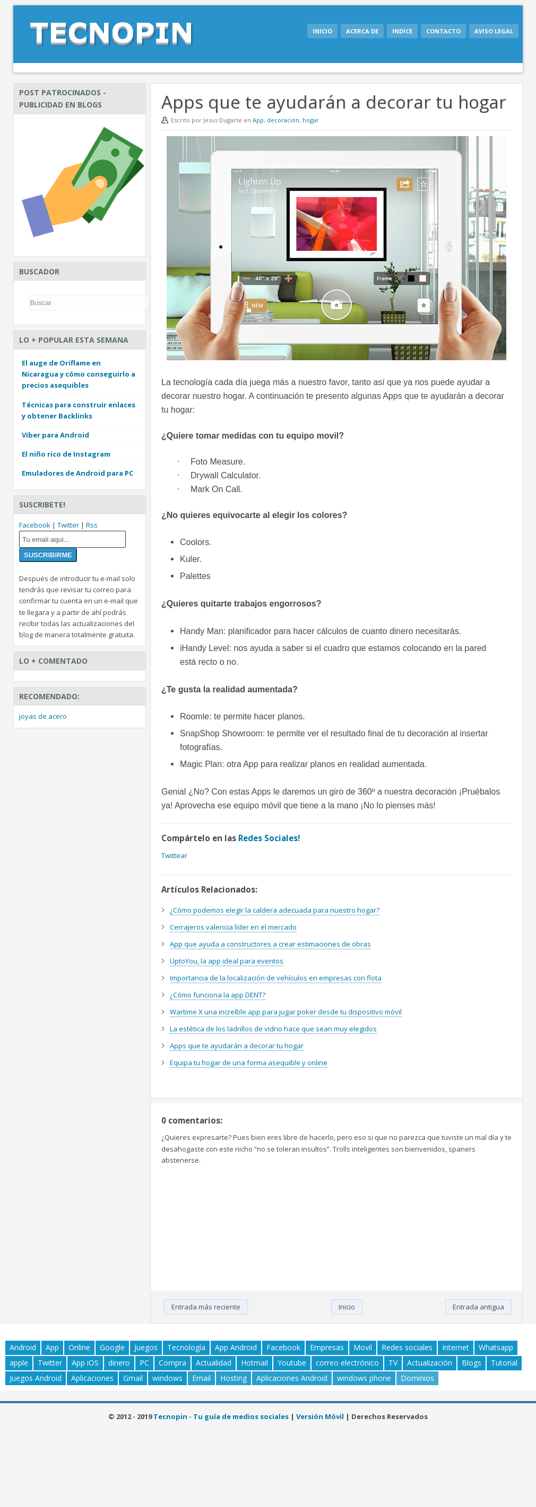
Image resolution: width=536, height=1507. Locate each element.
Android (23, 1347)
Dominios (417, 1378)
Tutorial (504, 1363)
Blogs (471, 1363)
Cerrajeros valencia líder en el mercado (233, 927)
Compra (172, 1363)
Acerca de (362, 31)
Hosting (233, 1378)
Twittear (174, 855)
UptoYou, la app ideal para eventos (226, 961)
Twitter (68, 525)
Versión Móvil (320, 1416)
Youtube (292, 1363)
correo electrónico (347, 1363)
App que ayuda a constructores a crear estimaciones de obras (270, 944)
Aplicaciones (92, 1378)
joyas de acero (43, 716)
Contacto (443, 31)
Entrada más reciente (205, 1307)
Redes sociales (407, 1347)
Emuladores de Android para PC (77, 473)
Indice (402, 31)
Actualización (429, 1363)
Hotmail (254, 1363)
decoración (283, 120)
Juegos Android (36, 1378)
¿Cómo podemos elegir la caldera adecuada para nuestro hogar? (274, 910)
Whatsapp (496, 1347)
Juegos (146, 1347)
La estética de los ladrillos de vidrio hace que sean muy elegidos (273, 1028)
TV (392, 1363)
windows (167, 1378)
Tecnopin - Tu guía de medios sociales (221, 1416)
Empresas (327, 1347)
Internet (455, 1347)
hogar (310, 120)
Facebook (34, 525)
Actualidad (213, 1363)
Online (79, 1347)
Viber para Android (55, 435)
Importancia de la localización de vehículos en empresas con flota (276, 978)
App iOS (85, 1363)
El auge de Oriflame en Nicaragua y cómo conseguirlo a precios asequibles (78, 374)
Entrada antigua (478, 1307)
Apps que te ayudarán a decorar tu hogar (237, 1045)
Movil (362, 1347)
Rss (92, 525)
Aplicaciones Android (291, 1378)
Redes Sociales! (269, 838)
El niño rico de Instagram (66, 454)
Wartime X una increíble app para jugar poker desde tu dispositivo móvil (286, 1011)
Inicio (322, 31)
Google (112, 1347)
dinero (119, 1363)
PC (144, 1363)
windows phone (364, 1378)
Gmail (133, 1378)
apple (19, 1363)
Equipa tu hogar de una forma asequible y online (248, 1062)
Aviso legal (493, 31)
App (258, 120)
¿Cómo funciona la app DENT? (217, 995)
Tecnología (186, 1347)
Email (201, 1378)
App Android (236, 1347)
